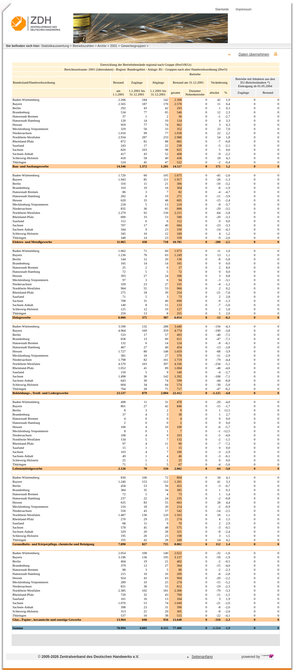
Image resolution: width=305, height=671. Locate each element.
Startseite (222, 9)
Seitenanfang (202, 657)
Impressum (243, 9)
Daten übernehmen (254, 54)
